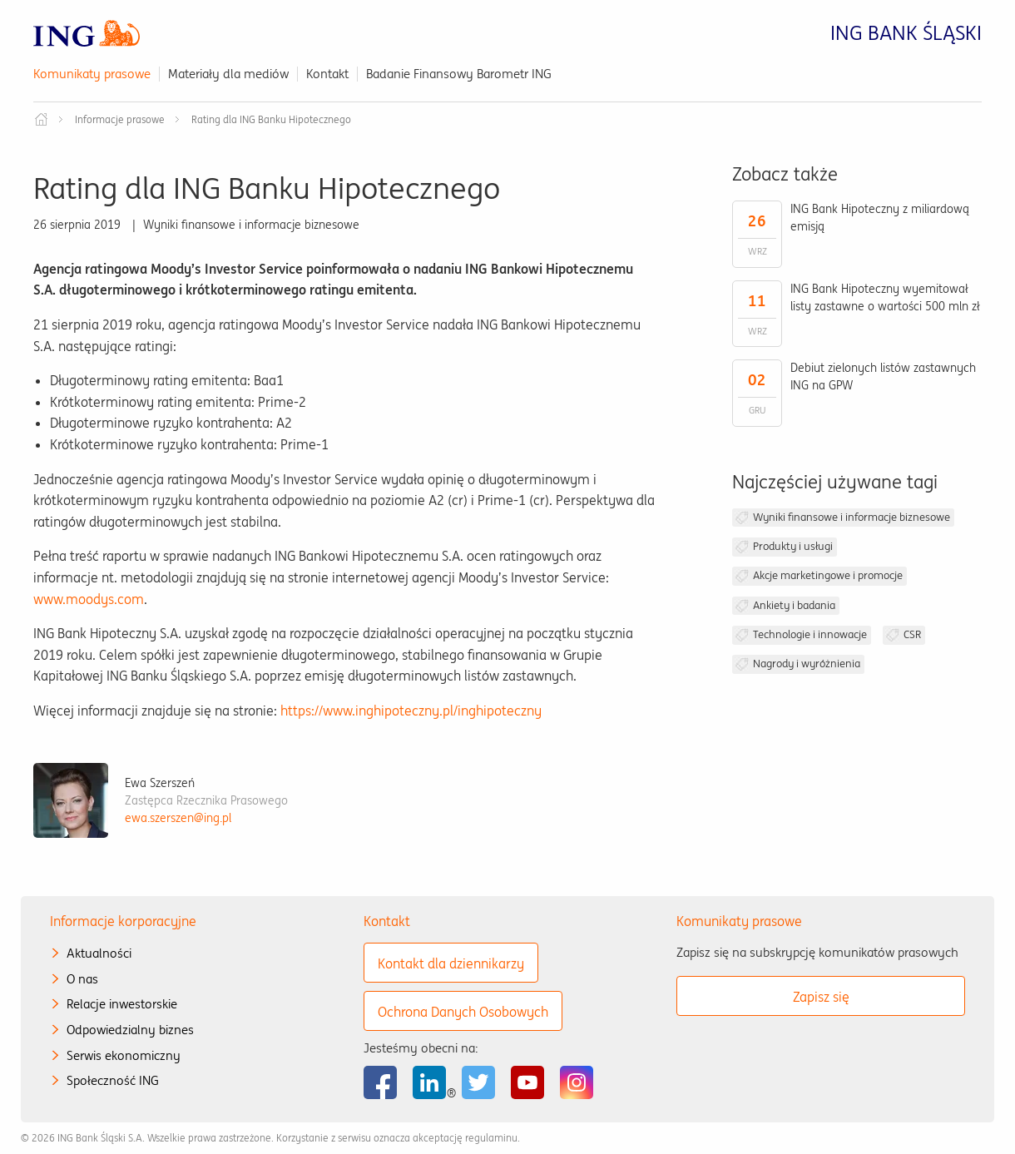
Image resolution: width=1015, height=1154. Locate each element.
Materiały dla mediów (228, 74)
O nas (82, 979)
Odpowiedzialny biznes (130, 1030)
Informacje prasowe (120, 119)
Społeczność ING (113, 1080)
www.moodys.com (88, 599)
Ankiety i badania (794, 605)
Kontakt (327, 74)
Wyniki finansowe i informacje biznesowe (851, 517)
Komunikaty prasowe (92, 74)
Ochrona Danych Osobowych (463, 1011)
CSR (912, 634)
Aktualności (99, 953)
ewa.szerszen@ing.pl (178, 817)
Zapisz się (821, 996)
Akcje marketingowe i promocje (828, 575)
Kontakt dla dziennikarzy (451, 963)
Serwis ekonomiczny (124, 1055)
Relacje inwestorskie (122, 1004)
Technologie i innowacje (810, 634)
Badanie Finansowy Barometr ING (459, 74)
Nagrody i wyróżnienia (806, 663)
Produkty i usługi (793, 546)
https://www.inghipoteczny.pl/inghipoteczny (411, 710)
